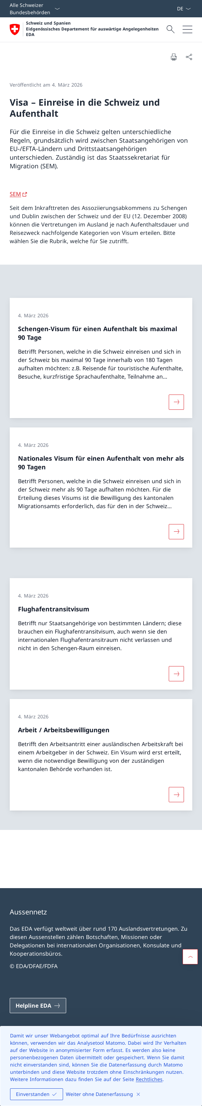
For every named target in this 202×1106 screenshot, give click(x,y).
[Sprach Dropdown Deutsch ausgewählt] (183, 8)
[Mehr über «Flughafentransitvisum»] (176, 673)
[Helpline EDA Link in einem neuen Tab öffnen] (38, 1005)
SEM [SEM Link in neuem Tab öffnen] (15, 194)
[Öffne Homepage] (87, 29)
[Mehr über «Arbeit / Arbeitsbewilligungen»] (176, 794)
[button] (190, 956)
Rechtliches (149, 1079)
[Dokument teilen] (188, 56)
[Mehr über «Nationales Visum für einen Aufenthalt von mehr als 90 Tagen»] (176, 531)
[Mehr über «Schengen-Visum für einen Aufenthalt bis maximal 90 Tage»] (176, 401)
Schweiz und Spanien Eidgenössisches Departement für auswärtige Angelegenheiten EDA (92, 28)
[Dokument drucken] (173, 56)
